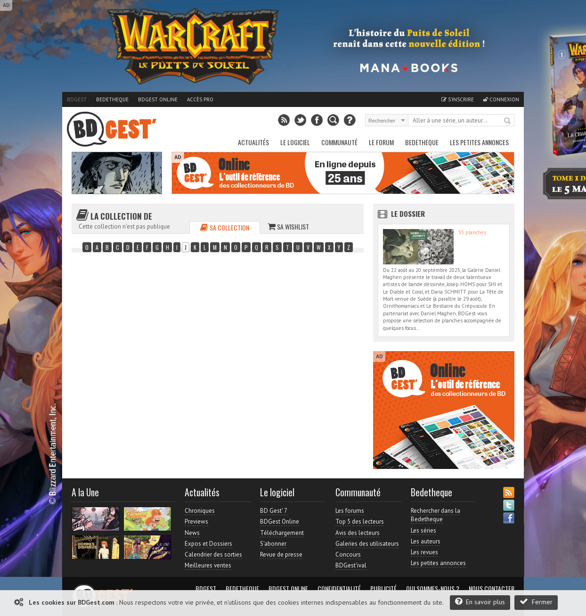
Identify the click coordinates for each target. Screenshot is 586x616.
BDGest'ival (350, 565)
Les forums (349, 511)
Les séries (423, 530)
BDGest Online (158, 99)
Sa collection (224, 227)
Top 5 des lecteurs (359, 521)
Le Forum (381, 142)
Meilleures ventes (208, 565)
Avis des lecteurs (357, 533)
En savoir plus (480, 601)
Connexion (501, 99)
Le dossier (408, 213)
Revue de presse (281, 554)
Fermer (536, 601)
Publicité (383, 588)
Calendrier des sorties (213, 554)
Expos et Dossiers (208, 544)
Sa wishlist (288, 226)
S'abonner (273, 544)
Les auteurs (425, 541)
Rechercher (508, 121)
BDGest (77, 99)
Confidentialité (339, 588)
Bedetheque (112, 99)
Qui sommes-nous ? (432, 588)
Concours (348, 554)
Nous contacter (491, 588)
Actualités (253, 142)
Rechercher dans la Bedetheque (435, 515)
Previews (196, 521)
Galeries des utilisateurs (367, 544)
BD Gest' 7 (273, 511)
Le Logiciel (295, 142)
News (192, 533)
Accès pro (200, 99)
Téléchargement (282, 533)
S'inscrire (457, 99)
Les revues (424, 552)
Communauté (339, 142)
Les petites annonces (479, 142)
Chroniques (200, 511)
